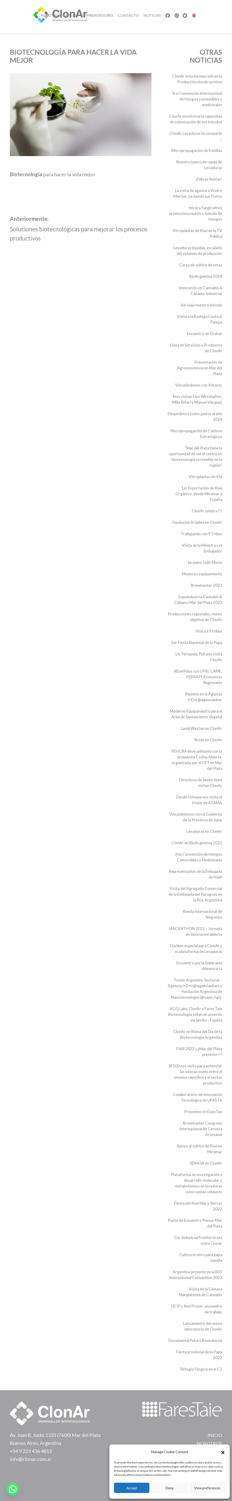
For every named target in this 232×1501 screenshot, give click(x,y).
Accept (132, 1488)
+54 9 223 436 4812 (31, 1451)
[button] (223, 1452)
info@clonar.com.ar (30, 1459)
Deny (169, 1488)
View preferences (207, 1488)
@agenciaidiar (210, 699)
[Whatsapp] (13, 1489)
